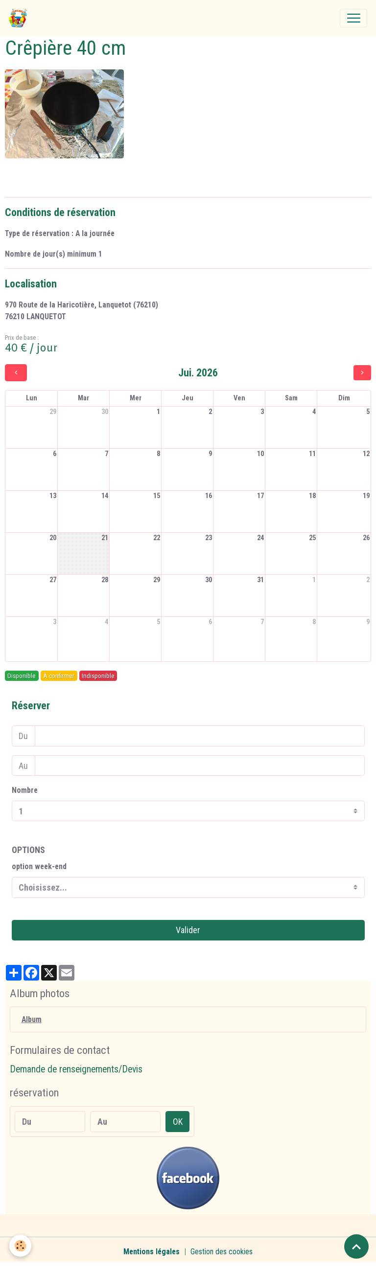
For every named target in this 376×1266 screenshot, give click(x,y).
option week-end (39, 866)
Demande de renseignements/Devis (76, 1069)
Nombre (25, 790)
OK (178, 1121)
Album (32, 1019)
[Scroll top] (356, 1246)
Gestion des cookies (221, 1251)
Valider (188, 930)
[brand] (20, 18)
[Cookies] (21, 1246)
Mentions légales (151, 1251)
